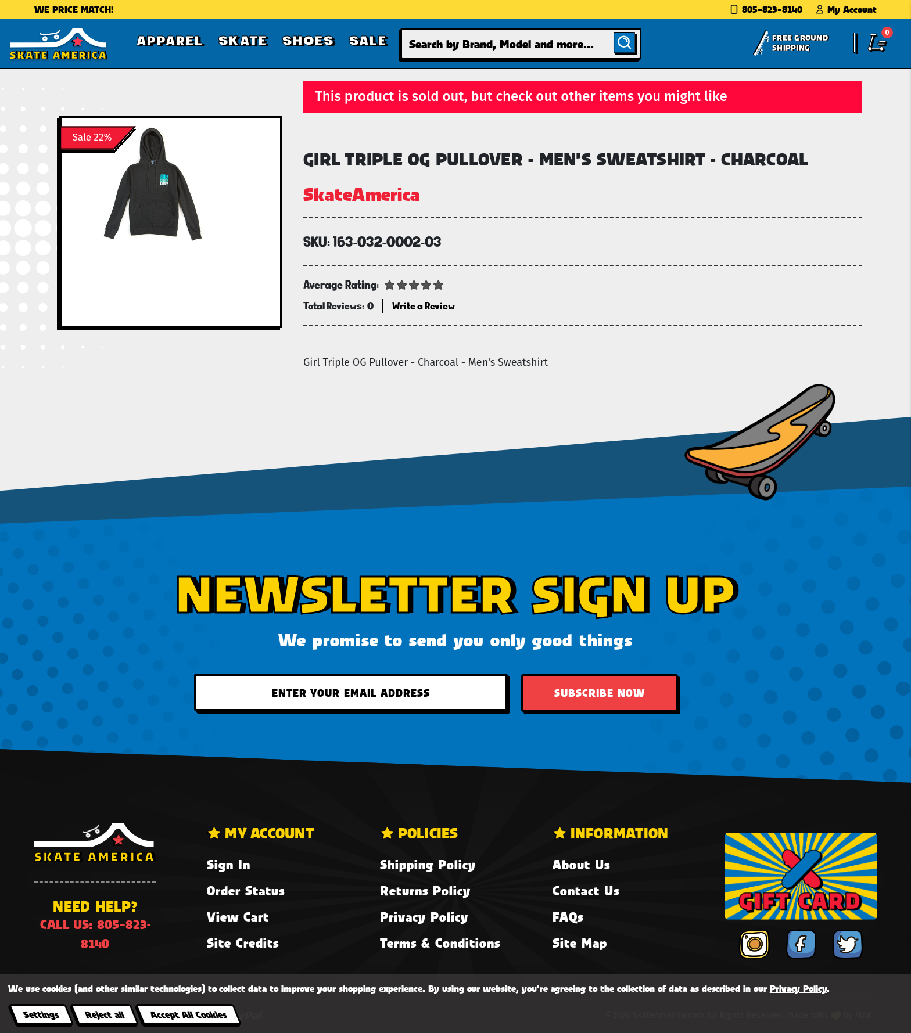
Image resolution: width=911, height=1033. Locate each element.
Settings (41, 1014)
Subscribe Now (599, 692)
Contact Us (586, 890)
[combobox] (520, 44)
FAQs (568, 917)
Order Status (246, 890)
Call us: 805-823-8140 (95, 933)
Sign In (228, 864)
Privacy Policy (424, 917)
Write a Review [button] (423, 305)
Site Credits (243, 943)
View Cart (238, 917)
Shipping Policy (428, 864)
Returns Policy (425, 890)
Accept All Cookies (188, 1014)
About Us (581, 864)
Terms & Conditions (440, 943)
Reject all (104, 1014)
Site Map (580, 943)
